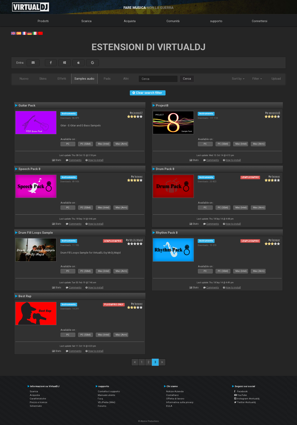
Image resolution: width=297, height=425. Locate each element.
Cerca (187, 78)
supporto (216, 21)
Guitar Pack (26, 105)
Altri (126, 78)
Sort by (238, 78)
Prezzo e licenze (38, 402)
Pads (107, 78)
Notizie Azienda (175, 391)
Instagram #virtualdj (246, 398)
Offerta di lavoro (175, 398)
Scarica (86, 21)
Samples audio (84, 78)
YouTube (240, 395)
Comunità (173, 21)
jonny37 (138, 112)
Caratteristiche (38, 398)
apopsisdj (274, 112)
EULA (169, 406)
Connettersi (259, 21)
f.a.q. (100, 398)
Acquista (130, 21)
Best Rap (24, 296)
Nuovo (24, 78)
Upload (276, 78)
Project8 (162, 105)
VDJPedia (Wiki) (106, 402)
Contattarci (172, 395)
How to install (95, 160)
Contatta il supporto (109, 391)
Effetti (62, 78)
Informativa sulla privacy (179, 402)
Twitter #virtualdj (245, 402)
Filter (257, 78)
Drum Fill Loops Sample (35, 233)
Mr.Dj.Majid (136, 240)
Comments (75, 160)
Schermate (36, 406)
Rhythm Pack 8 (167, 233)
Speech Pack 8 (29, 169)
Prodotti (43, 21)
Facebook (241, 391)
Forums (102, 406)
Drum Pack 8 (165, 169)
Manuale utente (106, 395)
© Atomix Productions (148, 421)
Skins (43, 78)
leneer (139, 176)
